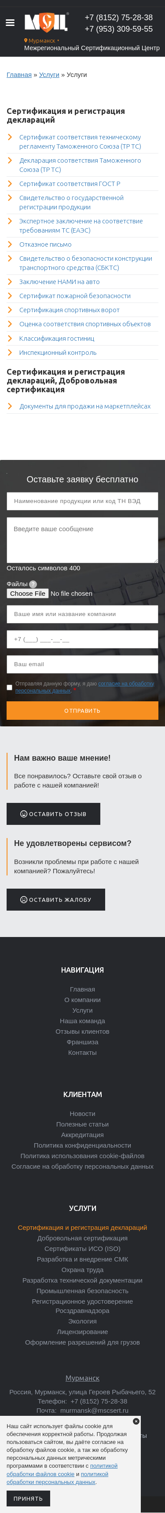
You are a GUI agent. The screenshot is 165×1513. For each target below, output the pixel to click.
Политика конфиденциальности (82, 1145)
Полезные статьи (82, 1124)
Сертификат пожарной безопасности (75, 295)
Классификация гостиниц (56, 338)
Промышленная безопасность (82, 1290)
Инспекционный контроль (57, 352)
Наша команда (82, 1020)
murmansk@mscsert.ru (93, 1410)
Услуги (49, 74)
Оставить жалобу (56, 899)
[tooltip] (33, 584)
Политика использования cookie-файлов (83, 1155)
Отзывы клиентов (82, 1031)
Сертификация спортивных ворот (69, 310)
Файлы (22, 583)
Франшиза (82, 1042)
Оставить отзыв (53, 813)
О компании (82, 999)
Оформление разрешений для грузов (82, 1342)
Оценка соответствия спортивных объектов (85, 324)
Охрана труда (83, 1269)
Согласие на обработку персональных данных (82, 1166)
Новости (82, 1113)
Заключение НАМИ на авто (59, 281)
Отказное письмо (45, 244)
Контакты (82, 1052)
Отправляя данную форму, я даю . (84, 687)
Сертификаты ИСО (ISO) (82, 1248)
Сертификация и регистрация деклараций (82, 1227)
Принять (28, 1498)
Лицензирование (82, 1331)
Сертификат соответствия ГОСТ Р (69, 183)
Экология (82, 1321)
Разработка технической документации (82, 1280)
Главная (19, 74)
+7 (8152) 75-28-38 (119, 17)
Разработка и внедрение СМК (82, 1259)
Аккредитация (82, 1134)
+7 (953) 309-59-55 (119, 29)
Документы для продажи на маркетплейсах (84, 406)
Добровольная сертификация (82, 1238)
